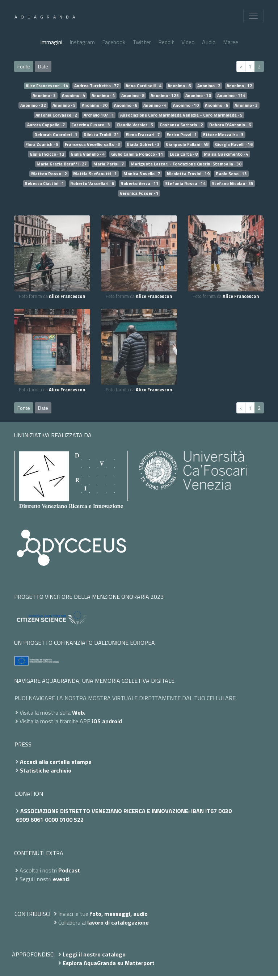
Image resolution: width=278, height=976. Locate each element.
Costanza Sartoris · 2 (181, 125)
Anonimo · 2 (208, 86)
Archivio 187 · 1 (99, 115)
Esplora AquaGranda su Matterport (109, 963)
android (112, 721)
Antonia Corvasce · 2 (56, 115)
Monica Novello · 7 (141, 174)
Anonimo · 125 (165, 95)
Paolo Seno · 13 (231, 174)
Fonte (23, 66)
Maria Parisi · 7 (108, 164)
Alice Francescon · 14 (47, 86)
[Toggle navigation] (253, 16)
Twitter (141, 42)
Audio (209, 42)
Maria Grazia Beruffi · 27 (62, 164)
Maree (230, 42)
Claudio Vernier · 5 (135, 125)
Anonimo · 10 (198, 95)
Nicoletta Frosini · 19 (188, 174)
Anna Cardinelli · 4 (143, 86)
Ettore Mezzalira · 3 (223, 134)
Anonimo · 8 (132, 95)
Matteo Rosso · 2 (49, 174)
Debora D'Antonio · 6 (230, 125)
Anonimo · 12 (239, 86)
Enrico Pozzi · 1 (182, 134)
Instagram (82, 42)
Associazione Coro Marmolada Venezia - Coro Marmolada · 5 (181, 115)
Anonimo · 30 (95, 105)
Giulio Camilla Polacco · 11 (137, 154)
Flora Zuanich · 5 (41, 144)
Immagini (51, 42)
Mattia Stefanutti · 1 (95, 174)
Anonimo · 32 (33, 105)
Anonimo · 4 (73, 95)
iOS (96, 721)
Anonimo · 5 (64, 105)
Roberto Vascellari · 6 (92, 183)
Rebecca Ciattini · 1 (44, 183)
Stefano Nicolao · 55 (232, 183)
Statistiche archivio (45, 770)
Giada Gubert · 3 (143, 144)
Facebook (113, 42)
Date (43, 66)
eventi (61, 879)
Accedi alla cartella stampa (56, 761)
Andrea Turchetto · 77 (96, 86)
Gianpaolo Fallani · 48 (187, 144)
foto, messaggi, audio (119, 913)
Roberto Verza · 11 (140, 183)
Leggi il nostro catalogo (94, 954)
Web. (78, 712)
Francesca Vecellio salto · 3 (92, 144)
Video (188, 42)
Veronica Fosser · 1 (139, 193)
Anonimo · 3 (44, 95)
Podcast (69, 870)
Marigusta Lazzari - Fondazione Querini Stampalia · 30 (186, 164)
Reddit (166, 42)
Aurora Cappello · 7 (46, 125)
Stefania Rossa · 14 (185, 183)
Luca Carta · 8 (184, 154)
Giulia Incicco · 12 (47, 154)
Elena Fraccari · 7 (143, 134)
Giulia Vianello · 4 (88, 154)
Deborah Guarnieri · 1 (55, 134)
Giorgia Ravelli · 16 (234, 144)
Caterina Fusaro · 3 (90, 125)
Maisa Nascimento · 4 (226, 154)
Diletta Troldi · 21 (101, 134)
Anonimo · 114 (231, 95)
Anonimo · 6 (179, 86)
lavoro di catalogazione (118, 922)
